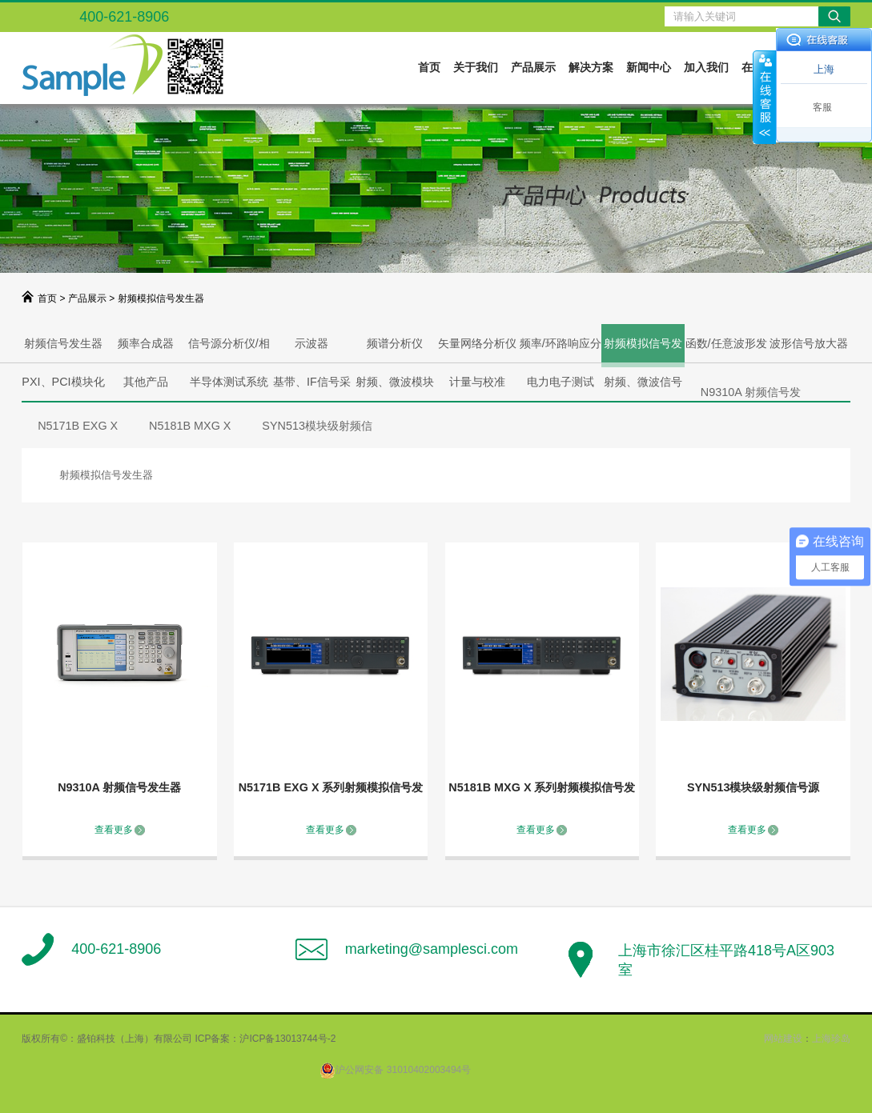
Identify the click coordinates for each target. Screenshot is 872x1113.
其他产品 (145, 381)
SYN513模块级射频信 (317, 425)
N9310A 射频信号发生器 (119, 787)
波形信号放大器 (809, 343)
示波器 (311, 343)
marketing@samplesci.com (431, 949)
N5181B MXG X (190, 425)
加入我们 (706, 67)
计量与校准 (477, 381)
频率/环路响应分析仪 (560, 349)
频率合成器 (146, 343)
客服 (822, 107)
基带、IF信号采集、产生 (312, 388)
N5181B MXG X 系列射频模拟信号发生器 (541, 790)
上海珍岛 (831, 1038)
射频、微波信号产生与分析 (643, 388)
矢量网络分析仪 (477, 343)
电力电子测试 (560, 381)
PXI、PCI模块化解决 (63, 388)
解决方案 (591, 67)
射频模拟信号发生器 (643, 352)
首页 (429, 67)
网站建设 (783, 1038)
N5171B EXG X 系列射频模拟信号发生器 (331, 790)
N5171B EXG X (78, 425)
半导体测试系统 (229, 381)
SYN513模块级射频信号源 (753, 787)
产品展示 (533, 67)
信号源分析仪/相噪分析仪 (229, 349)
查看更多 (113, 829)
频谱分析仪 (395, 343)
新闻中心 (648, 67)
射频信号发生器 (63, 343)
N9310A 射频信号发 (751, 392)
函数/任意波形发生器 (726, 349)
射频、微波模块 (395, 381)
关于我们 (475, 67)
